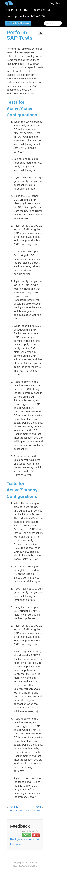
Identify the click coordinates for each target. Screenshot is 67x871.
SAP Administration (33, 809)
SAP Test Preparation (16, 809)
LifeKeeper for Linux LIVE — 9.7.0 (27, 16)
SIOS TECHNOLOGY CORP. (29, 10)
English (54, 3)
